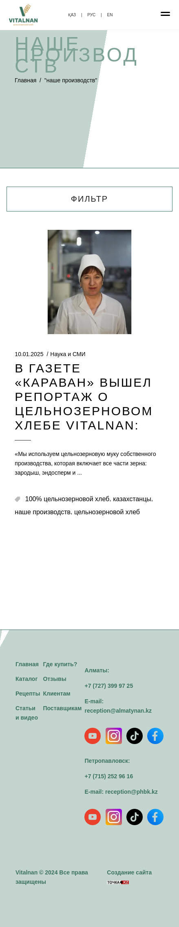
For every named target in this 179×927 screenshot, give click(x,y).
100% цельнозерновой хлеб (67, 498)
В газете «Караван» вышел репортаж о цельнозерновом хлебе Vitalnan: (84, 396)
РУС (91, 15)
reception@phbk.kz (131, 791)
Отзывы (54, 679)
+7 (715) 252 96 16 (108, 776)
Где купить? (60, 664)
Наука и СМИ (67, 354)
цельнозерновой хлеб (107, 512)
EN (110, 15)
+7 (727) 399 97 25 (108, 686)
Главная (25, 80)
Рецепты (27, 693)
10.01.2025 (29, 354)
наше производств (43, 512)
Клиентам (56, 693)
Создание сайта (129, 876)
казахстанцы (132, 498)
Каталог (26, 679)
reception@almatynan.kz (118, 710)
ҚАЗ (72, 15)
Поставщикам (62, 708)
